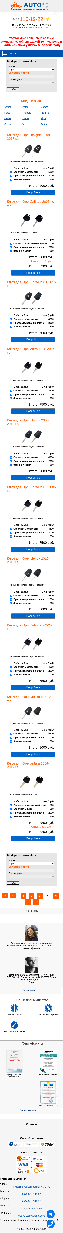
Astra (25, 107)
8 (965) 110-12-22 (31, 1201)
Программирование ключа (28, 175)
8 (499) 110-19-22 (31, 1194)
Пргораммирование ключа (28, 394)
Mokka (25, 118)
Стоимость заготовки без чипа (30, 805)
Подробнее (33, 192)
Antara (7, 107)
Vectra (7, 124)
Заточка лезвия (22, 179)
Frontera (26, 112)
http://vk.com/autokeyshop (31, 1215)
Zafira (44, 124)
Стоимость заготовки (25, 172)
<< (5, 895)
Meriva (7, 118)
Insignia (45, 112)
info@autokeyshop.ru (32, 1208)
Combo (44, 107)
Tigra (43, 118)
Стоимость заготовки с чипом (30, 243)
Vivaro (25, 124)
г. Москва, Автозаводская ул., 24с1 (31, 27)
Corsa (7, 112)
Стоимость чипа (22, 809)
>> (36, 901)
